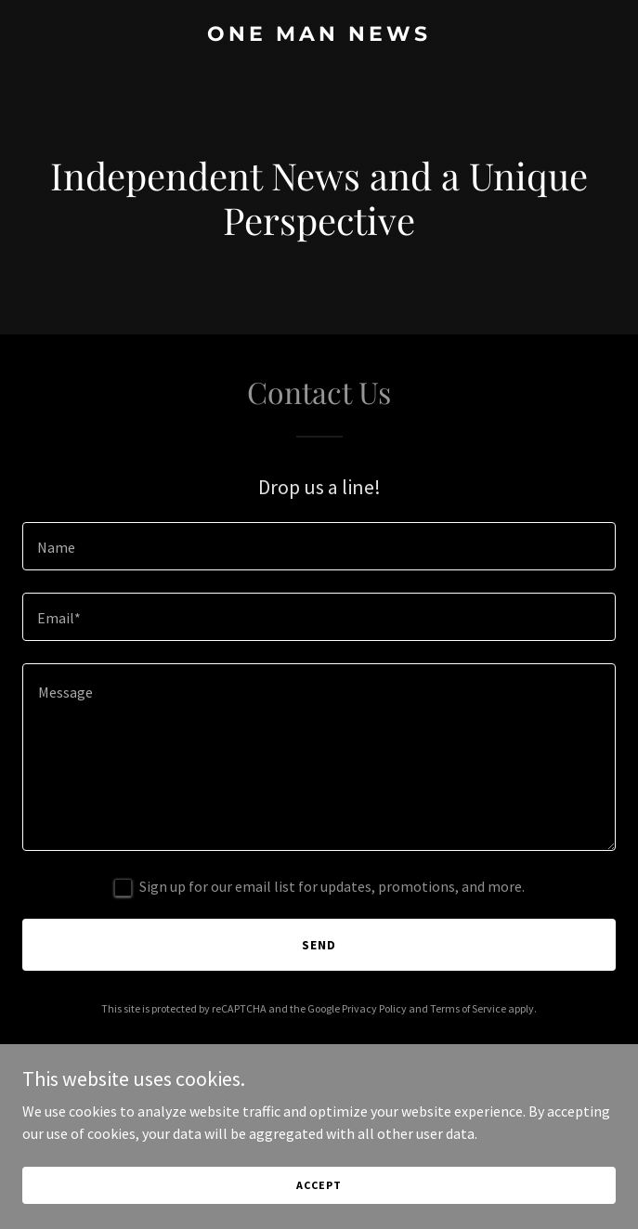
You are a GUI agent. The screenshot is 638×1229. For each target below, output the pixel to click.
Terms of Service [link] (468, 1008)
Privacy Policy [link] (374, 1008)
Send (319, 944)
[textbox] (319, 546)
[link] (319, 35)
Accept (318, 1198)
